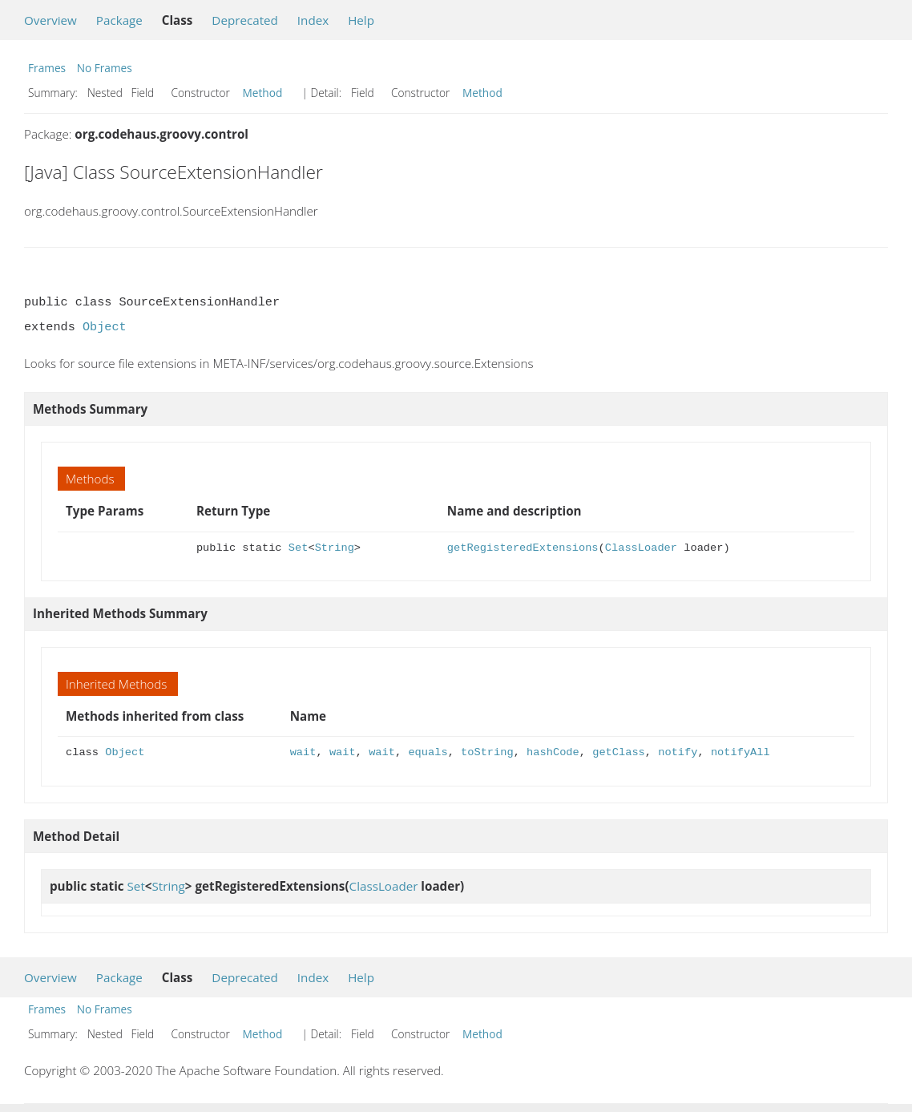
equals (427, 752)
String (334, 548)
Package (119, 20)
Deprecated (245, 20)
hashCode (553, 752)
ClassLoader (641, 548)
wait (303, 752)
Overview (50, 20)
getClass (618, 752)
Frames (47, 67)
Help (361, 20)
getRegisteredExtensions (523, 548)
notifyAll (740, 752)
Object (105, 327)
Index (313, 20)
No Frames (104, 67)
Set (299, 548)
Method (263, 92)
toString (487, 752)
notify (677, 752)
